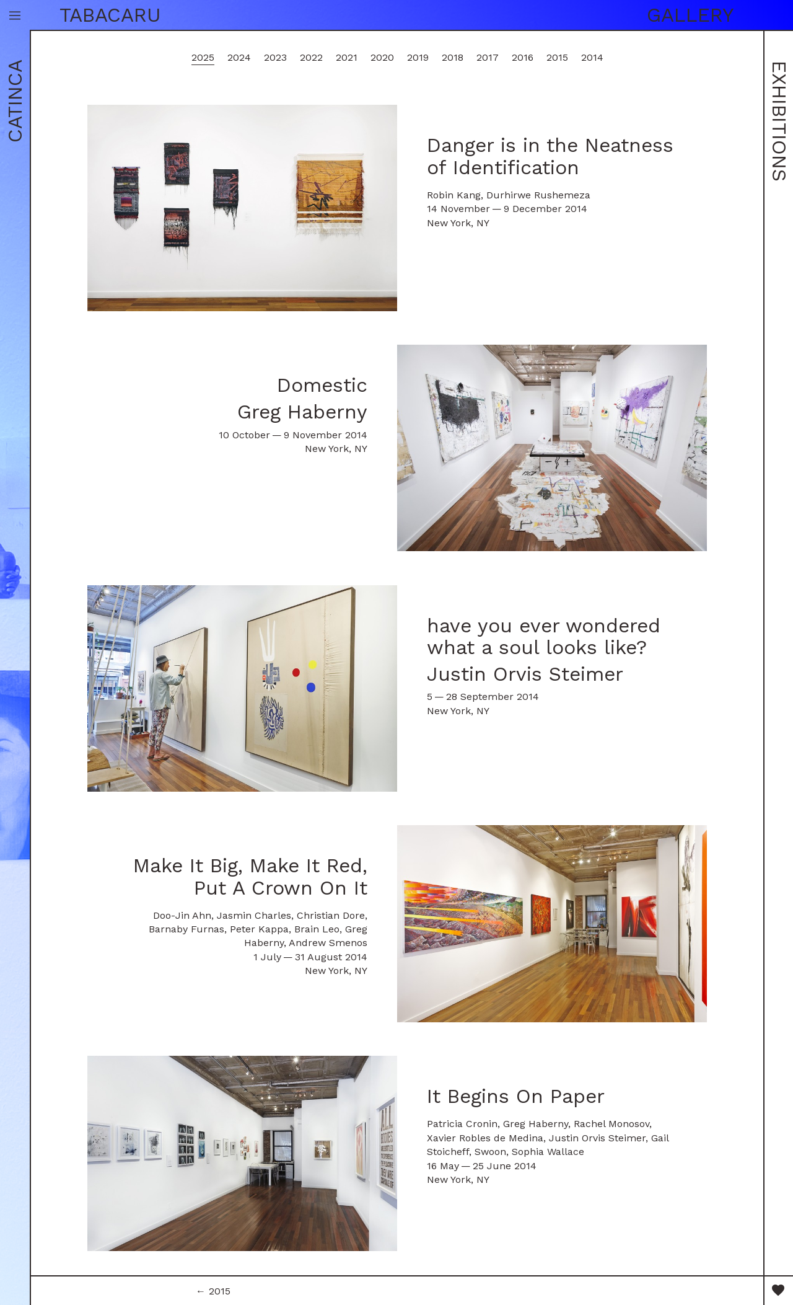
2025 (202, 57)
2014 (592, 57)
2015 (557, 57)
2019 (418, 57)
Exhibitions (779, 121)
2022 (311, 57)
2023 (275, 57)
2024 (239, 57)
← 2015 (213, 1291)
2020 (382, 57)
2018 (452, 57)
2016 (522, 57)
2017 (487, 57)
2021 (346, 57)
